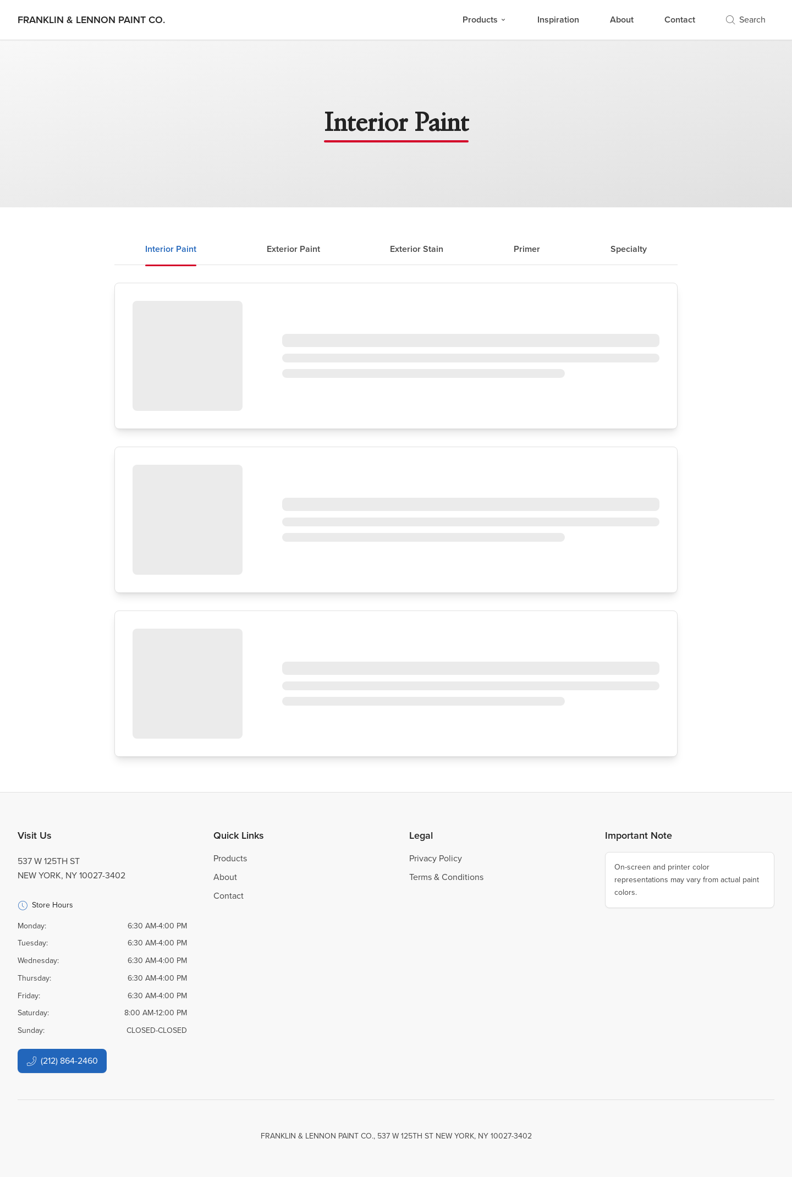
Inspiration (558, 19)
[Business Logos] (91, 20)
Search (746, 19)
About (622, 19)
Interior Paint (170, 249)
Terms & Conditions (446, 877)
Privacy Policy (435, 858)
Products (485, 19)
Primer (527, 249)
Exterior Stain (416, 249)
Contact (679, 19)
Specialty (628, 249)
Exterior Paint (293, 249)
